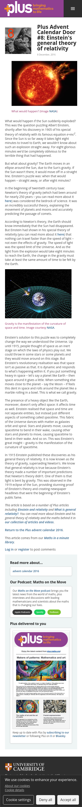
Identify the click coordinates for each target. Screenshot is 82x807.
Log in (9, 549)
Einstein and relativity (33, 509)
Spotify (39, 612)
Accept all (68, 799)
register (23, 549)
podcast (34, 590)
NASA (53, 111)
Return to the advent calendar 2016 (34, 530)
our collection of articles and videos (29, 522)
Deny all (45, 799)
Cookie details (14, 790)
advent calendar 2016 (25, 571)
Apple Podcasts (22, 612)
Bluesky (60, 736)
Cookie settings (18, 799)
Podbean (54, 612)
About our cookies (17, 786)
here (8, 201)
